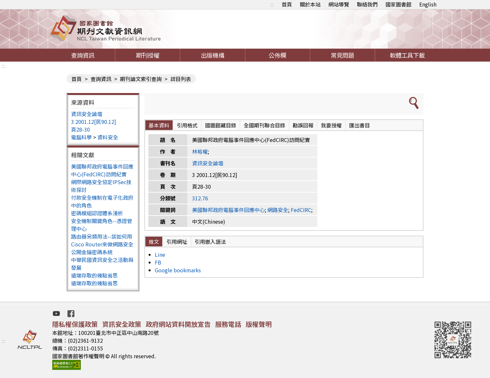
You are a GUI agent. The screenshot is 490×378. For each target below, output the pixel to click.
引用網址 (176, 241)
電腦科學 (81, 137)
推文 (154, 241)
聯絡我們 (367, 4)
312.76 (200, 198)
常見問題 (342, 55)
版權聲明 (259, 324)
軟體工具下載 (407, 55)
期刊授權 (147, 55)
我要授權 (331, 125)
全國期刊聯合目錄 (264, 125)
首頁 (287, 4)
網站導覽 (338, 4)
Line (160, 254)
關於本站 (310, 4)
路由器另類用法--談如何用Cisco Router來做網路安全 (102, 240)
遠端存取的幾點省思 (94, 275)
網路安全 (277, 210)
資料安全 (107, 137)
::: (272, 4)
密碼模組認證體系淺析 (97, 213)
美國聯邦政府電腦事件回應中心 (228, 210)
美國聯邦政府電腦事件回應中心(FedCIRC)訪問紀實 (102, 170)
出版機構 (212, 55)
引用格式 (187, 125)
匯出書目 (359, 125)
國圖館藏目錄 (220, 125)
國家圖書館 (398, 4)
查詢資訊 (82, 55)
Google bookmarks (178, 270)
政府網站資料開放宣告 (178, 324)
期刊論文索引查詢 (141, 79)
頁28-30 (80, 129)
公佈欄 (277, 55)
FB (158, 262)
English (427, 4)
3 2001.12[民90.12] (93, 121)
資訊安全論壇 (86, 114)
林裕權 (200, 151)
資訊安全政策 (121, 324)
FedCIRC (301, 210)
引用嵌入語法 (210, 241)
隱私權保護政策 (75, 324)
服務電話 (228, 324)
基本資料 (159, 125)
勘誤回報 (303, 125)
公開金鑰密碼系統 (92, 252)
